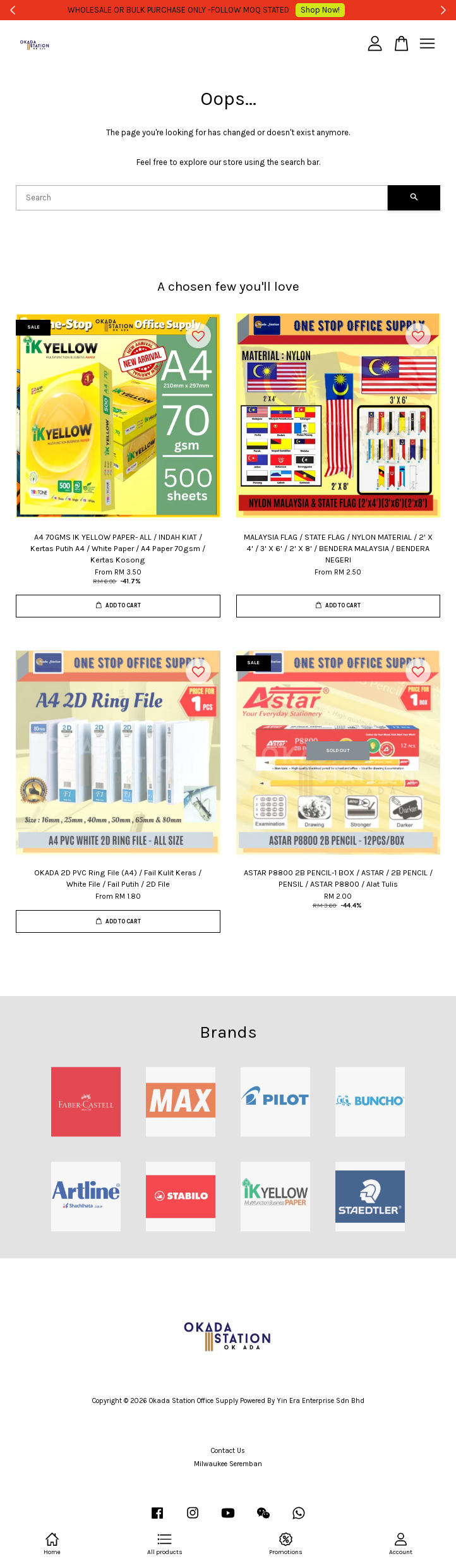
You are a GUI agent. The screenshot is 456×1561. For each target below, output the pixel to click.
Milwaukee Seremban (228, 1464)
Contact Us (228, 1451)
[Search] (202, 197)
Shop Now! (325, 10)
